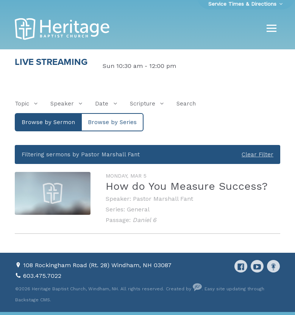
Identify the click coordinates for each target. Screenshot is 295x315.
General (138, 209)
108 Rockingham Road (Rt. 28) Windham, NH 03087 (97, 265)
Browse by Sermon (48, 122)
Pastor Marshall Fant (163, 198)
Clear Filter (257, 154)
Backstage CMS (32, 299)
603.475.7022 (42, 275)
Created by (184, 288)
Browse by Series (112, 122)
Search (186, 103)
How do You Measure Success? (187, 186)
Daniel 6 (144, 220)
